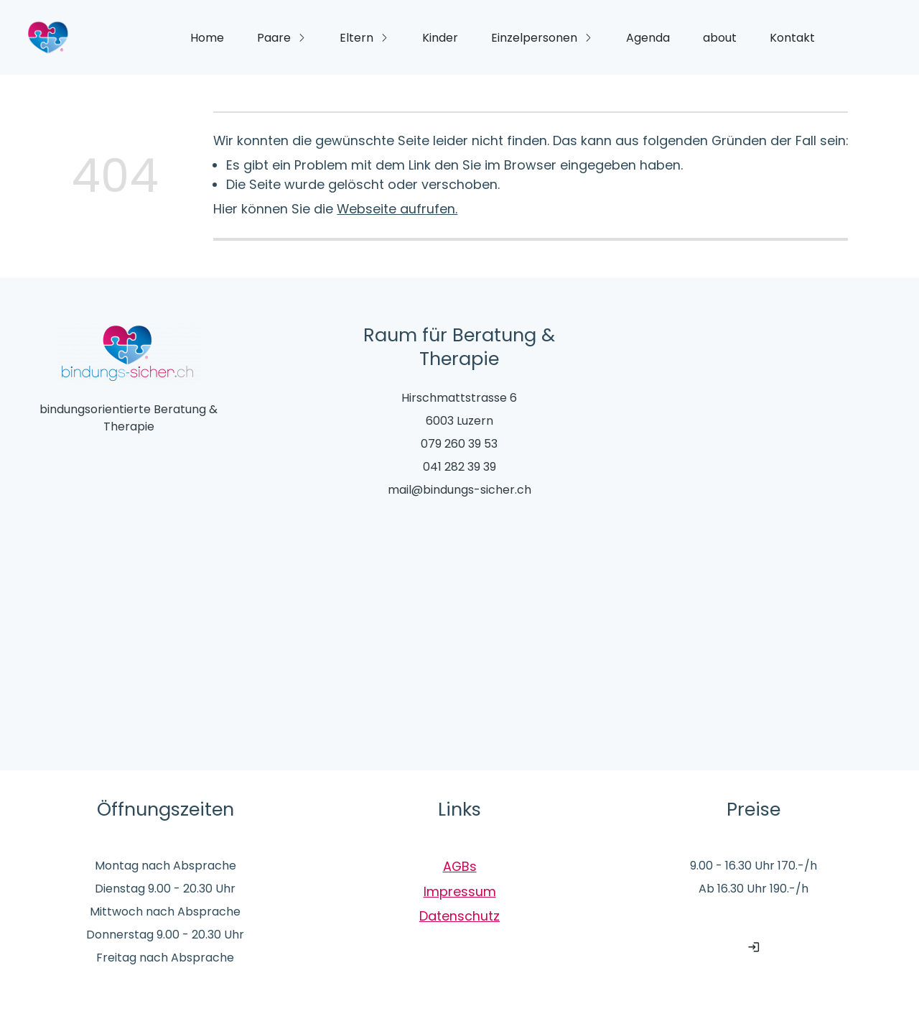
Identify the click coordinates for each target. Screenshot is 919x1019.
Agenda (648, 37)
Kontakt (792, 37)
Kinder (440, 37)
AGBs (460, 866)
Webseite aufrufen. (397, 209)
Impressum (460, 891)
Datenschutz (459, 916)
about (720, 37)
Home (207, 37)
